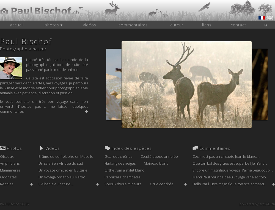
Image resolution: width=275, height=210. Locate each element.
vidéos (89, 24)
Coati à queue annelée (159, 156)
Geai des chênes (118, 156)
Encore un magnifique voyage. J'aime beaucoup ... (233, 170)
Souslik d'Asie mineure (123, 183)
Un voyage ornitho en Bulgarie (62, 170)
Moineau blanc (156, 163)
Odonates (8, 177)
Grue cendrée (162, 183)
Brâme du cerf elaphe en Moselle (65, 156)
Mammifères (10, 170)
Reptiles (6, 183)
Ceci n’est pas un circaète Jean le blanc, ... (226, 156)
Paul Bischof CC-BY (14, 204)
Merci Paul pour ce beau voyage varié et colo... (230, 177)
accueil (17, 24)
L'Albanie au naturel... (56, 183)
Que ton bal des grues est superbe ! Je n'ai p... (230, 163)
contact (238, 24)
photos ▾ (54, 24)
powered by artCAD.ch (257, 204)
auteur (176, 24)
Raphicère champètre (123, 177)
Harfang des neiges (120, 163)
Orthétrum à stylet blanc (124, 170)
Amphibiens (10, 163)
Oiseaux (6, 156)
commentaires (133, 24)
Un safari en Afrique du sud (60, 163)
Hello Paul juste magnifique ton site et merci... (229, 183)
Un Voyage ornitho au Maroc (61, 177)
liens (206, 24)
